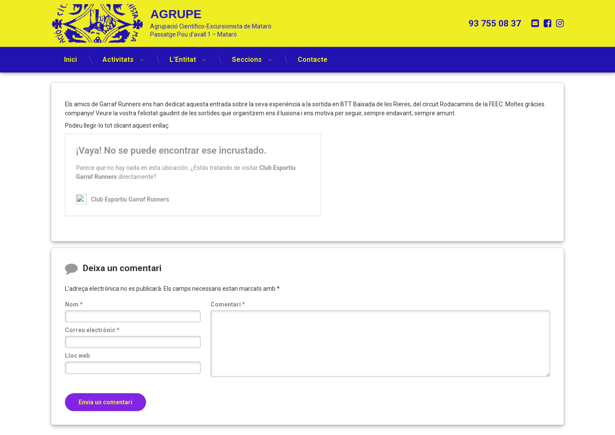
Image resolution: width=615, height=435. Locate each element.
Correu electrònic (92, 339)
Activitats (118, 56)
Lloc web (77, 365)
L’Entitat (183, 56)
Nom (74, 313)
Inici (70, 56)
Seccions (247, 56)
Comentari (228, 313)
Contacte (313, 56)
